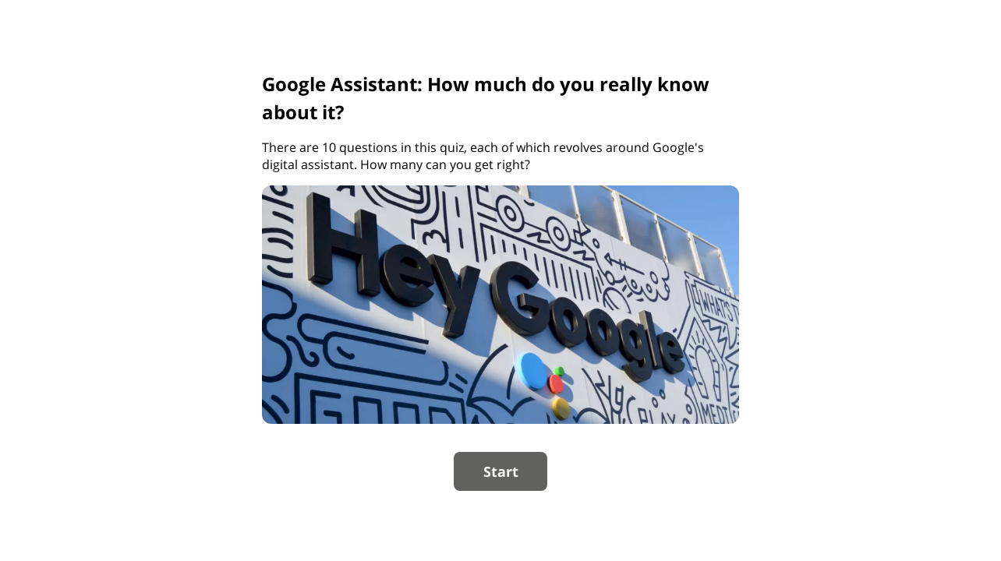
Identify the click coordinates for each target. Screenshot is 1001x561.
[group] (500, 281)
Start (500, 471)
